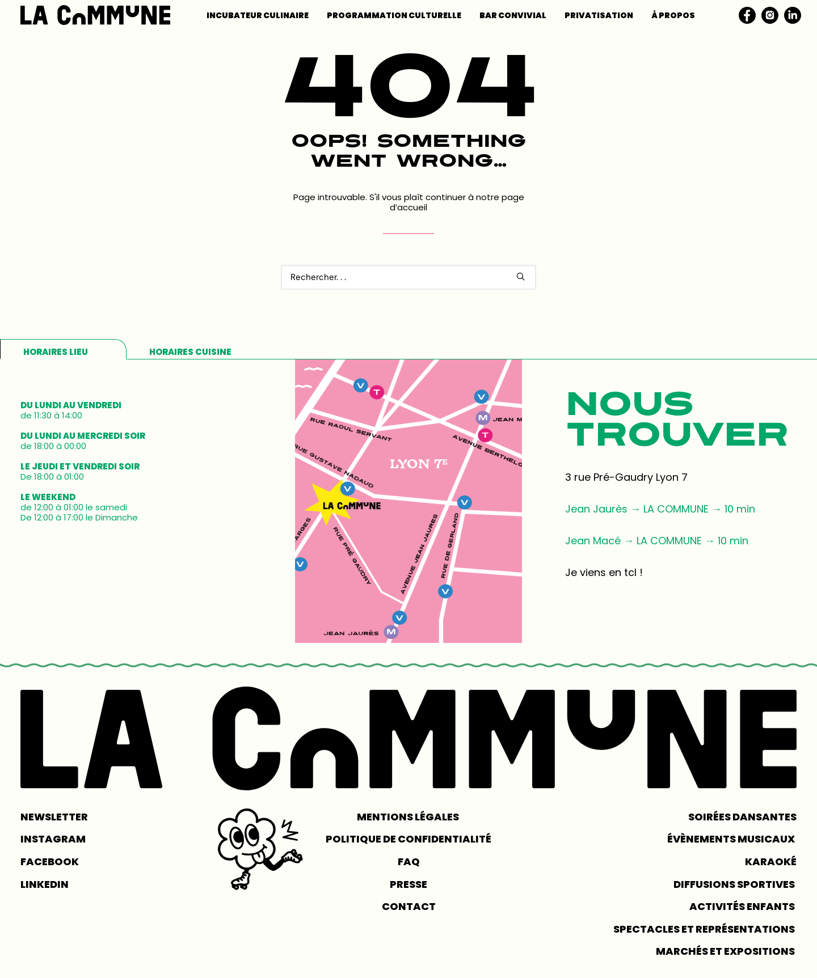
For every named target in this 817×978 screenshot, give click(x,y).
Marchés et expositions (726, 951)
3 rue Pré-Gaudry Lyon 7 (626, 477)
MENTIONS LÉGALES (409, 817)
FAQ (409, 861)
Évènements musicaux (732, 839)
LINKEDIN (44, 884)
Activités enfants (743, 906)
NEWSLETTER (54, 817)
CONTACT (409, 906)
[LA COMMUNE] (95, 15)
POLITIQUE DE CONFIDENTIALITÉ (408, 839)
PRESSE (408, 884)
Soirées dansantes (742, 817)
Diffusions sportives (735, 884)
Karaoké (771, 861)
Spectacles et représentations (705, 929)
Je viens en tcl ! (604, 572)
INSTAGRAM (53, 839)
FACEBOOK (49, 861)
